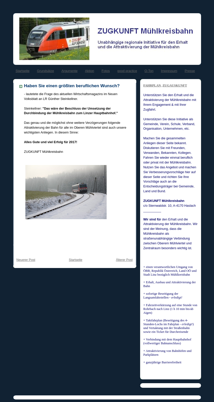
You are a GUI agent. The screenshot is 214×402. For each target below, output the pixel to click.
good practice (127, 71)
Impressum (169, 71)
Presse (190, 71)
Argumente (69, 71)
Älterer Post (124, 260)
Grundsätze (45, 71)
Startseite (22, 71)
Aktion (89, 71)
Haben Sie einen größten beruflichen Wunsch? (72, 85)
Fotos (106, 71)
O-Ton (148, 71)
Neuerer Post (26, 260)
